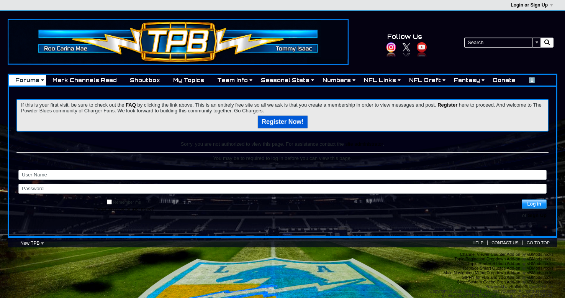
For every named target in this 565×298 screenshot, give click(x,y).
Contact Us (505, 242)
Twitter (406, 47)
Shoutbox (145, 80)
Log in (534, 204)
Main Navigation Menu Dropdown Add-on (482, 272)
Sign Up (537, 215)
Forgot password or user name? (124, 209)
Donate (504, 80)
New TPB (32, 243)
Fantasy (467, 80)
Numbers (337, 80)
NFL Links (380, 80)
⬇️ (532, 80)
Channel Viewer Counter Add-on (490, 254)
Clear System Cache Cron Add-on (489, 282)
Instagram (391, 47)
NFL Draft (425, 80)
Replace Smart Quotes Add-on (491, 268)
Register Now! (282, 122)
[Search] (502, 43)
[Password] (282, 189)
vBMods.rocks (540, 254)
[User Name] (282, 175)
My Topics (188, 80)
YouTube (422, 47)
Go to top (538, 242)
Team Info (232, 80)
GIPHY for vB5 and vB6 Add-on (491, 277)
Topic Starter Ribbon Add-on (494, 263)
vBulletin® (518, 286)
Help (477, 242)
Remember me (124, 202)
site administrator (364, 144)
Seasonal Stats (285, 80)
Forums (27, 80)
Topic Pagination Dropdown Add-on (487, 259)
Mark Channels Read (84, 80)
